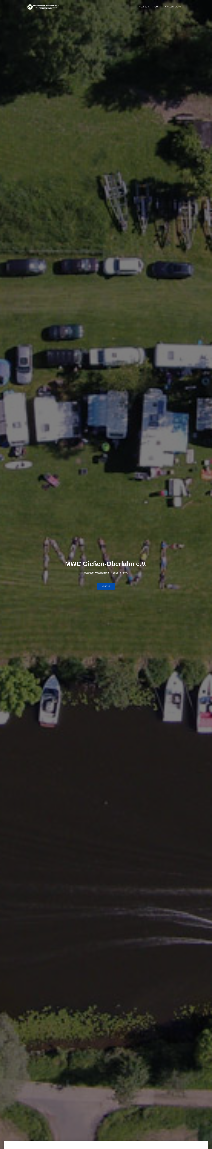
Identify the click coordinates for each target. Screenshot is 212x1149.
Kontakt (106, 586)
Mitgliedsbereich (173, 7)
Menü (157, 7)
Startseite (144, 7)
